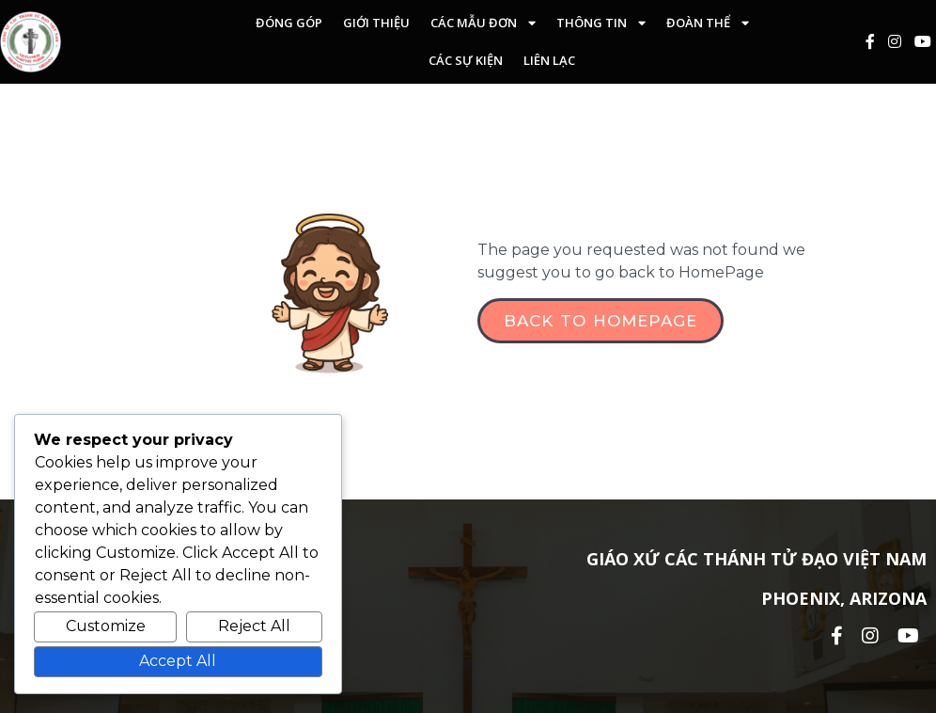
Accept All (177, 661)
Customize (106, 626)
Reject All (254, 626)
